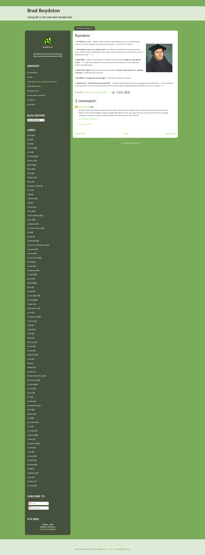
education (31, 249)
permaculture (32, 406)
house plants (32, 296)
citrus (29, 220)
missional (31, 384)
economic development (36, 245)
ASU (29, 152)
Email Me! (31, 105)
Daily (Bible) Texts (34, 86)
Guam (29, 283)
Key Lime (30, 342)
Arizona (30, 148)
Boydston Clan (33, 91)
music (29, 393)
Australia (30, 156)
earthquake (31, 241)
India (29, 325)
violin (29, 477)
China (29, 211)
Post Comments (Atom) (130, 143)
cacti (29, 190)
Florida (30, 262)
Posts (32, 503)
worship (30, 486)
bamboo (30, 161)
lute (28, 363)
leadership (31, 355)
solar (29, 452)
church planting (33, 216)
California (31, 199)
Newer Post (80, 134)
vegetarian (31, 473)
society (30, 448)
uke (28, 469)
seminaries (31, 443)
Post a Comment (85, 124)
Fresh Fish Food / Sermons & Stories (42, 82)
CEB (28, 203)
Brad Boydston (43, 11)
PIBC (29, 410)
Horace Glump (83, 107)
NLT (28, 397)
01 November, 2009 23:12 (89, 119)
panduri (30, 401)
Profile (30, 77)
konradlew (110, 549)
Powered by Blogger (48, 529)
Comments (34, 508)
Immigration (32, 317)
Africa (29, 135)
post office (31, 422)
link (92, 55)
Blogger (30, 177)
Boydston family (33, 186)
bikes (29, 169)
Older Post (171, 134)
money (30, 389)
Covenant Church (34, 228)
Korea (29, 346)
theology (30, 465)
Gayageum (31, 270)
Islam (29, 334)
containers (31, 224)
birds (29, 173)
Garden (30, 266)
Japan (29, 338)
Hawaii (30, 291)
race (29, 426)
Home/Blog (32, 73)
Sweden (30, 460)
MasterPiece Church (35, 376)
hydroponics (32, 308)
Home (126, 134)
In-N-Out (30, 321)
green (29, 279)
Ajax (29, 144)
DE (28, 232)
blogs (29, 182)
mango (30, 372)
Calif (29, 194)
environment (32, 258)
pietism (30, 414)
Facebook (31, 100)
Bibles (29, 165)
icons (29, 313)
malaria (30, 367)
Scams (29, 439)
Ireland (30, 329)
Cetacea (30, 207)
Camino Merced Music (36, 95)
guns (29, 287)
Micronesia (31, 380)
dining (29, 237)
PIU (28, 418)
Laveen (30, 351)
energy (30, 253)
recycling (30, 431)
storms (30, 456)
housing (30, 300)
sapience (30, 435)
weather (30, 481)
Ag (28, 139)
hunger (30, 304)
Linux (29, 359)
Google (30, 275)
